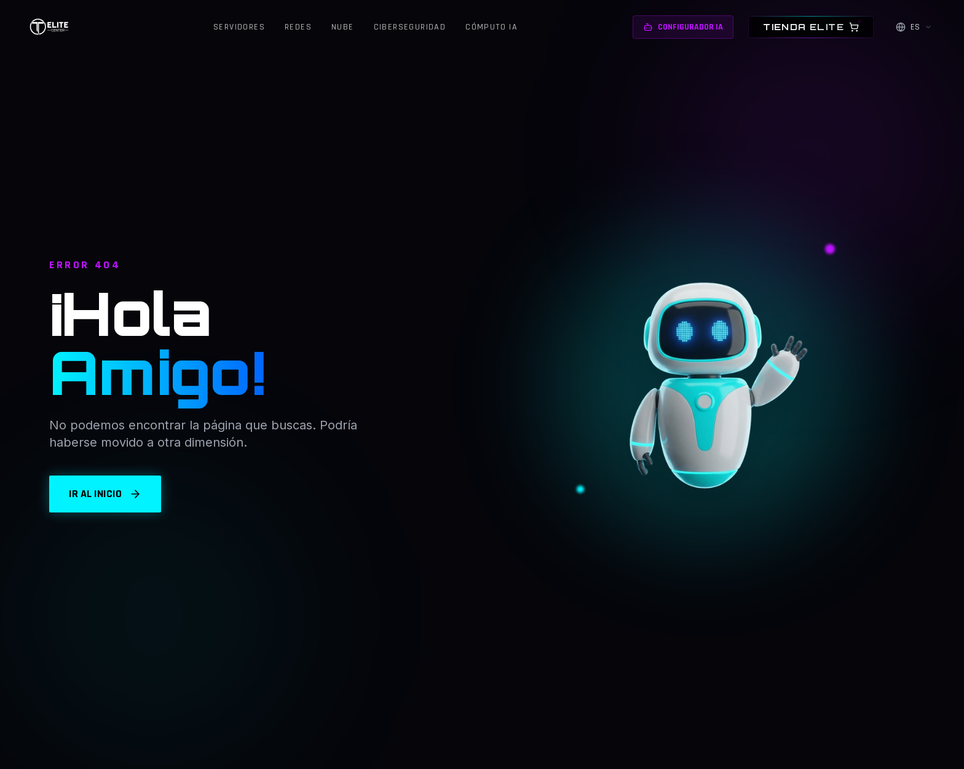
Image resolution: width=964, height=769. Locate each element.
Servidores (239, 27)
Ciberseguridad (410, 27)
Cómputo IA (491, 27)
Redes (298, 27)
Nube (342, 27)
